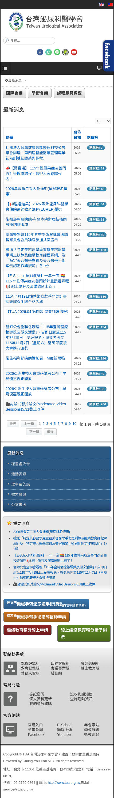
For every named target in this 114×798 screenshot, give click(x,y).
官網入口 (35, 725)
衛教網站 (91, 734)
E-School (64, 725)
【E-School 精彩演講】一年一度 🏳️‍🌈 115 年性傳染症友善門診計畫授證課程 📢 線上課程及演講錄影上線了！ (37, 281)
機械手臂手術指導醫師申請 (36, 616)
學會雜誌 (91, 730)
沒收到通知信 (81, 694)
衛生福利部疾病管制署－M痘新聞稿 (35, 358)
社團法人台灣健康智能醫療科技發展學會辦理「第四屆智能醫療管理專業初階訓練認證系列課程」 (35, 152)
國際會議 (14, 93)
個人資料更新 (40, 699)
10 (74, 424)
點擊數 (92, 137)
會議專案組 (60, 668)
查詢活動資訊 (81, 699)
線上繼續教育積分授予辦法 (84, 633)
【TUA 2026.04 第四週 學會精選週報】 (38, 311)
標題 (9, 137)
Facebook (36, 734)
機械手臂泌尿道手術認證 (46, 604)
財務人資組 (30, 673)
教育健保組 (30, 668)
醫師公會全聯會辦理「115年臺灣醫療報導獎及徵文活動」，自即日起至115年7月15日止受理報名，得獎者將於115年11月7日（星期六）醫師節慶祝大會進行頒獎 (37, 337)
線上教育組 (90, 668)
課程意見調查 (69, 93)
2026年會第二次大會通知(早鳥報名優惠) (41, 532)
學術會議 (40, 93)
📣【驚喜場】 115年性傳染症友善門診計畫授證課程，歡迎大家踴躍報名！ (36, 173)
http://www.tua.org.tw (64, 783)
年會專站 (91, 725)
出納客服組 (60, 663)
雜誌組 (56, 673)
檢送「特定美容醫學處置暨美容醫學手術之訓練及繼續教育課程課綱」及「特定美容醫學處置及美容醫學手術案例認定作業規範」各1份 (60, 543)
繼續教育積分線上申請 (27, 630)
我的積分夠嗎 (40, 704)
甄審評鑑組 (30, 663)
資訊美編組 (90, 663)
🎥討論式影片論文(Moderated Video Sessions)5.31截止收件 (54, 584)
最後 (50, 432)
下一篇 (34, 432)
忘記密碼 (36, 694)
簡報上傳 (64, 730)
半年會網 (35, 730)
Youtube (64, 734)
